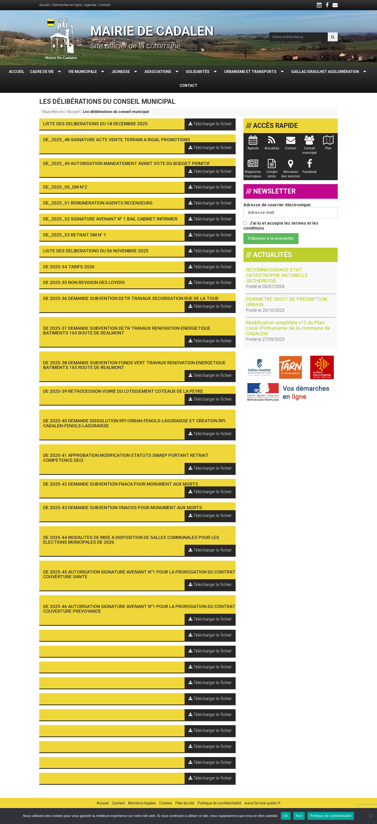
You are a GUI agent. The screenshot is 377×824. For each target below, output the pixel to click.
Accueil (44, 5)
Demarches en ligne (66, 5)
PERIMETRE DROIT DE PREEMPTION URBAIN (286, 302)
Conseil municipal (309, 147)
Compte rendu (272, 171)
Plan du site (185, 803)
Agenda (90, 5)
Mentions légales (142, 803)
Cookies (165, 803)
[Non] (370, 816)
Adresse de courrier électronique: (290, 210)
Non (299, 816)
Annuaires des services (290, 171)
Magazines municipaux (253, 171)
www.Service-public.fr (263, 803)
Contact (104, 5)
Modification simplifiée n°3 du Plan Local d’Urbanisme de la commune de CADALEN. (288, 328)
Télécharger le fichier (210, 123)
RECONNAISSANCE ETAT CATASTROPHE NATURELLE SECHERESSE (277, 275)
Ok (286, 816)
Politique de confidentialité (219, 803)
